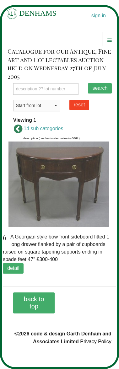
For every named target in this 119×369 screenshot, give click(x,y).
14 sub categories (38, 128)
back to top (34, 303)
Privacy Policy (95, 341)
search (99, 88)
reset (79, 104)
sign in (98, 15)
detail (13, 268)
